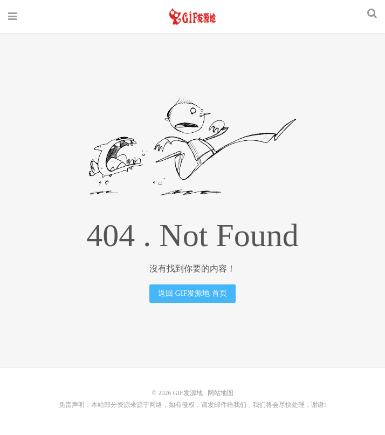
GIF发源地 (192, 16)
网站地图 (220, 393)
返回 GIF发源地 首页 (192, 293)
